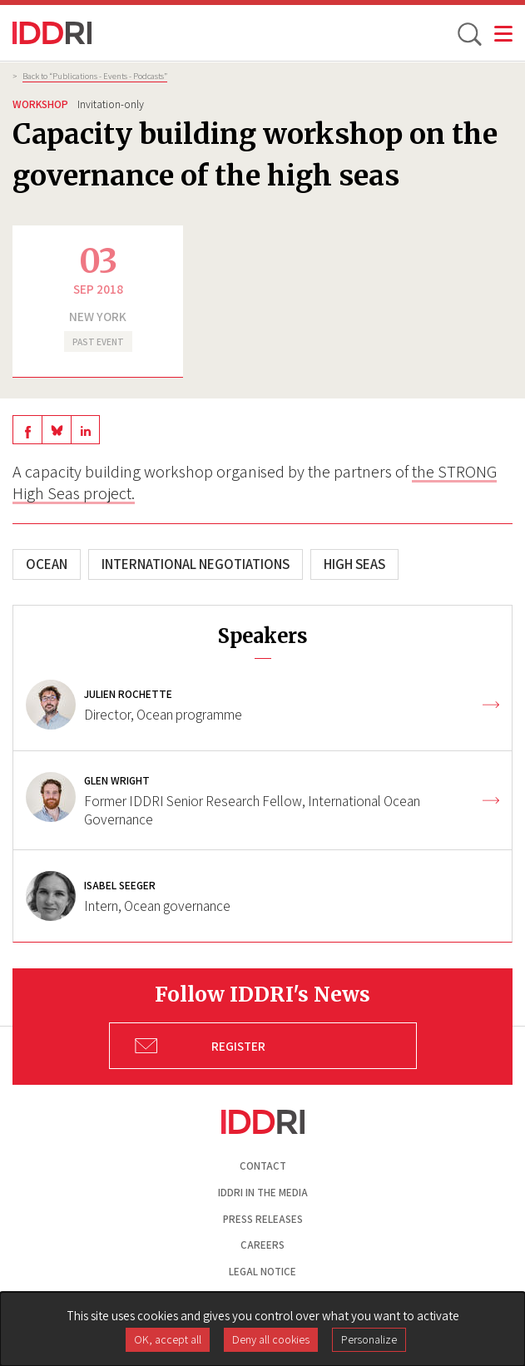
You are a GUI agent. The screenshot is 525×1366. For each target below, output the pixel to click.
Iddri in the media (263, 1192)
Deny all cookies (271, 1339)
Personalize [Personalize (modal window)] (369, 1339)
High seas (354, 564)
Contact (263, 1166)
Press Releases (263, 1219)
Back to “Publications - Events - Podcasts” (94, 76)
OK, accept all (167, 1339)
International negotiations (196, 564)
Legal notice (262, 1272)
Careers (262, 1245)
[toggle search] (468, 33)
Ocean (46, 564)
